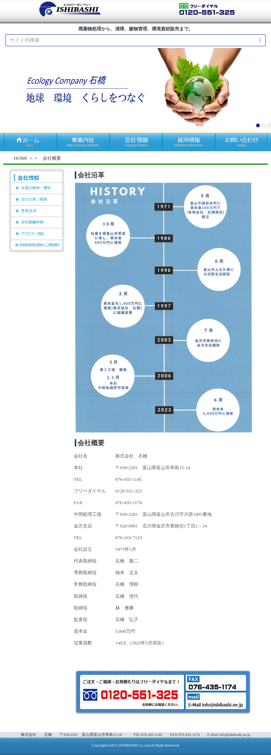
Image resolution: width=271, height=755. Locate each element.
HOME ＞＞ (26, 158)
